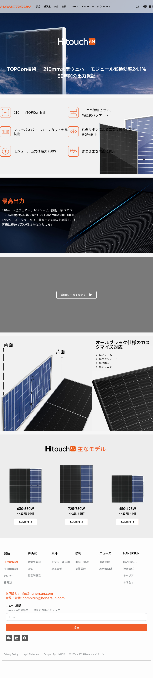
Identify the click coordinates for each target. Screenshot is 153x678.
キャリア (128, 576)
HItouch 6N (11, 562)
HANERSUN (88, 6)
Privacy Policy (11, 654)
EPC (30, 569)
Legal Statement (31, 654)
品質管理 (80, 569)
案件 (56, 6)
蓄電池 (8, 582)
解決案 (47, 6)
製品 (38, 6)
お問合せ (128, 582)
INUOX (61, 654)
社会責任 (128, 569)
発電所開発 (34, 562)
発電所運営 (34, 576)
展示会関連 (105, 569)
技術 (64, 6)
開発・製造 (82, 562)
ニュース (74, 6)
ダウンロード (104, 6)
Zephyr (8, 576)
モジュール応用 (61, 562)
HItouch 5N (11, 569)
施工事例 (57, 569)
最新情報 (104, 562)
